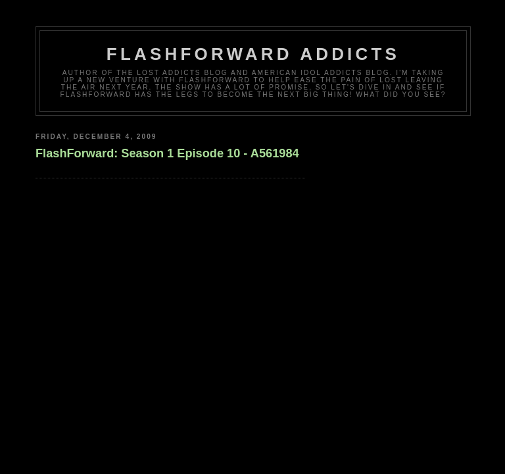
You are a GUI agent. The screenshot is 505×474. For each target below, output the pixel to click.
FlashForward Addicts (253, 54)
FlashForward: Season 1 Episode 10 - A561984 (167, 153)
